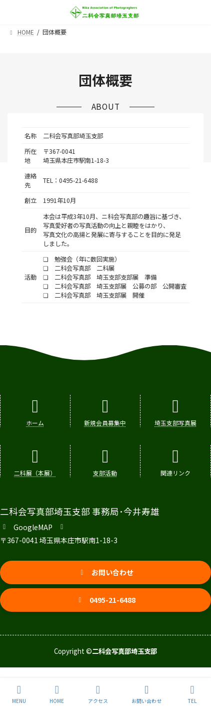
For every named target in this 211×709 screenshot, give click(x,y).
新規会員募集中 (105, 422)
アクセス (98, 694)
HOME (57, 694)
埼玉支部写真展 (175, 422)
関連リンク (175, 472)
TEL (193, 694)
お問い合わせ (147, 694)
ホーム (35, 422)
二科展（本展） (35, 472)
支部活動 (105, 472)
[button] (33, 526)
